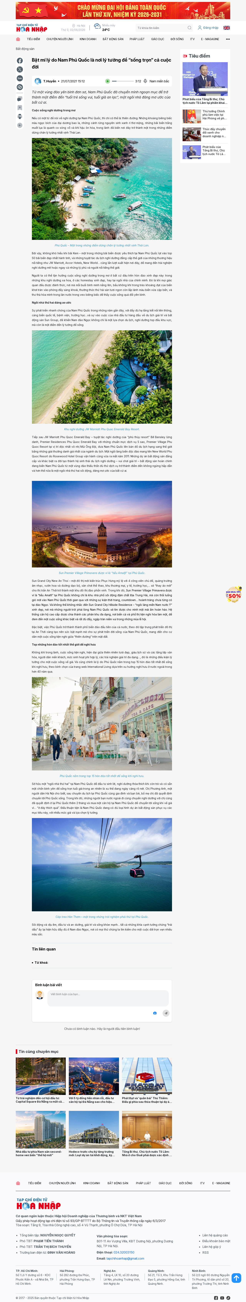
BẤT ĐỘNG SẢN (113, 39)
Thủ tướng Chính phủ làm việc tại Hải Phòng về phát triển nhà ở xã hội (215, 117)
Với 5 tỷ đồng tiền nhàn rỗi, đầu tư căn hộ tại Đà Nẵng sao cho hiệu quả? (91, 1101)
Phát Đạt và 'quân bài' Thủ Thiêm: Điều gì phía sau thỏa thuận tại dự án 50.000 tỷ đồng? (146, 1101)
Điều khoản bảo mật (216, 1241)
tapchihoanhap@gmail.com (125, 1258)
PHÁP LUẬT (137, 39)
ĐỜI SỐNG (177, 39)
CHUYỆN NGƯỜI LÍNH (60, 39)
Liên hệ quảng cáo (215, 1235)
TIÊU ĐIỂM (33, 39)
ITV (192, 39)
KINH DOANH (88, 39)
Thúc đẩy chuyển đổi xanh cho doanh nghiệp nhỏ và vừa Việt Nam (215, 134)
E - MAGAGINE (210, 39)
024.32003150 (124, 1252)
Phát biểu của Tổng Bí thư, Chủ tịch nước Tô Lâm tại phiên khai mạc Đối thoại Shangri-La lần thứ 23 (205, 104)
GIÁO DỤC (157, 39)
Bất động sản (25, 49)
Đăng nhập (208, 28)
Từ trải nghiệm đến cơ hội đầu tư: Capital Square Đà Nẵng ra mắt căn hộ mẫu (39, 1101)
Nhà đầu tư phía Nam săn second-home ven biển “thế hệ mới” (39, 1153)
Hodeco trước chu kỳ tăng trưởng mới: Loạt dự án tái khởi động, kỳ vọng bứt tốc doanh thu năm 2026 (92, 1155)
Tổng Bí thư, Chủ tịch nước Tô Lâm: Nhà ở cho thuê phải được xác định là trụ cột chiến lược (147, 1155)
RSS (205, 1252)
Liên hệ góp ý (211, 1247)
